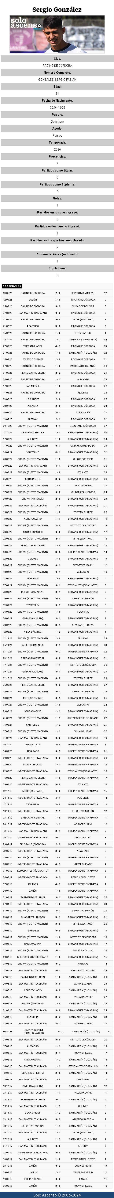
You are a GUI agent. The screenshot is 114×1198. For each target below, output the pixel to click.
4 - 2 (57, 1023)
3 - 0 (57, 326)
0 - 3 (57, 698)
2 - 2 (57, 293)
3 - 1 (57, 618)
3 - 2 (57, 479)
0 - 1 (57, 425)
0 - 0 (57, 312)
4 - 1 (57, 346)
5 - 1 (57, 970)
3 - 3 (57, 996)
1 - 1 (57, 379)
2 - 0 (57, 392)
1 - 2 (57, 339)
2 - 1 (57, 412)
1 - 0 (57, 299)
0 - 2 (57, 306)
